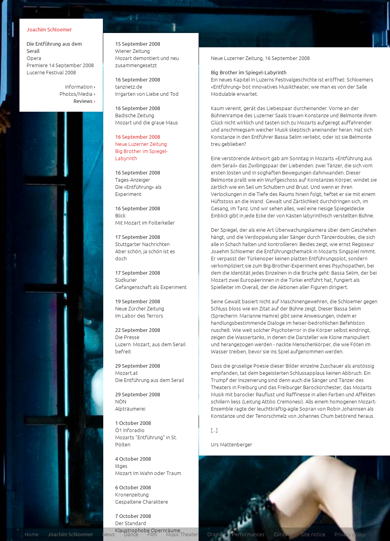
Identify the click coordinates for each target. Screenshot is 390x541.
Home (32, 534)
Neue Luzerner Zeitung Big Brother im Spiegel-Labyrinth (141, 147)
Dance (131, 534)
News (108, 534)
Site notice (313, 534)
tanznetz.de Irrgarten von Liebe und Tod (147, 86)
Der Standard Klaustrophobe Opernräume (147, 523)
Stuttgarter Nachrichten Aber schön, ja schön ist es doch (145, 247)
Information (80, 86)
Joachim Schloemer (49, 29)
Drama (215, 534)
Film (152, 534)
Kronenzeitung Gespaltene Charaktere (141, 494)
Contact (283, 534)
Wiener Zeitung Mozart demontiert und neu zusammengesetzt (147, 54)
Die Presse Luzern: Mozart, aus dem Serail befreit (150, 340)
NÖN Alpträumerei (137, 401)
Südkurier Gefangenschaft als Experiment (151, 280)
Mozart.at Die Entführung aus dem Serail (149, 373)
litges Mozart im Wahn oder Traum (148, 466)
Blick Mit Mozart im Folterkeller (145, 215)
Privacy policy (349, 534)
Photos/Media (78, 93)
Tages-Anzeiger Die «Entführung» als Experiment (138, 183)
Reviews (84, 100)
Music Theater (182, 534)
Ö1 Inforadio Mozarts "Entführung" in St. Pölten (146, 433)
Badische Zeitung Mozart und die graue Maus (146, 115)
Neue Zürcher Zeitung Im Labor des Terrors (139, 308)
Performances (248, 534)
